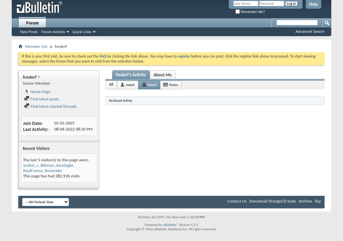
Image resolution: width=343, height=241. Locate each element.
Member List (36, 46)
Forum (32, 23)
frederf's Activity (131, 74)
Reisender (54, 170)
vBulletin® (170, 225)
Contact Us (237, 201)
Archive (305, 201)
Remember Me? (250, 12)
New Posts (29, 32)
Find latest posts (41, 98)
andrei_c (31, 165)
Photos (173, 85)
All (111, 84)
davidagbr (64, 165)
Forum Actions (53, 32)
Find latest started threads (50, 106)
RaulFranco (33, 170)
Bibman (47, 165)
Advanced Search (310, 31)
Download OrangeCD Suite (272, 201)
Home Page (37, 91)
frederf (130, 85)
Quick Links (81, 32)
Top (318, 201)
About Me (162, 74)
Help (313, 4)
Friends (151, 85)
